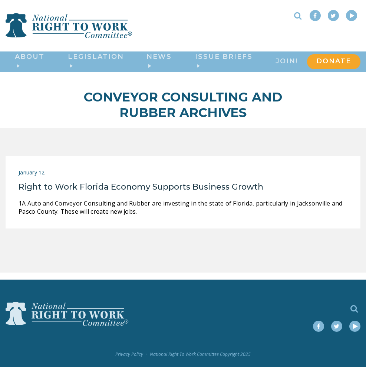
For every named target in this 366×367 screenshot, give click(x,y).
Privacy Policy (129, 354)
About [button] (29, 64)
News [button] (159, 64)
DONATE (333, 65)
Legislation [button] (96, 64)
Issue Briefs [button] (224, 64)
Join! (287, 65)
